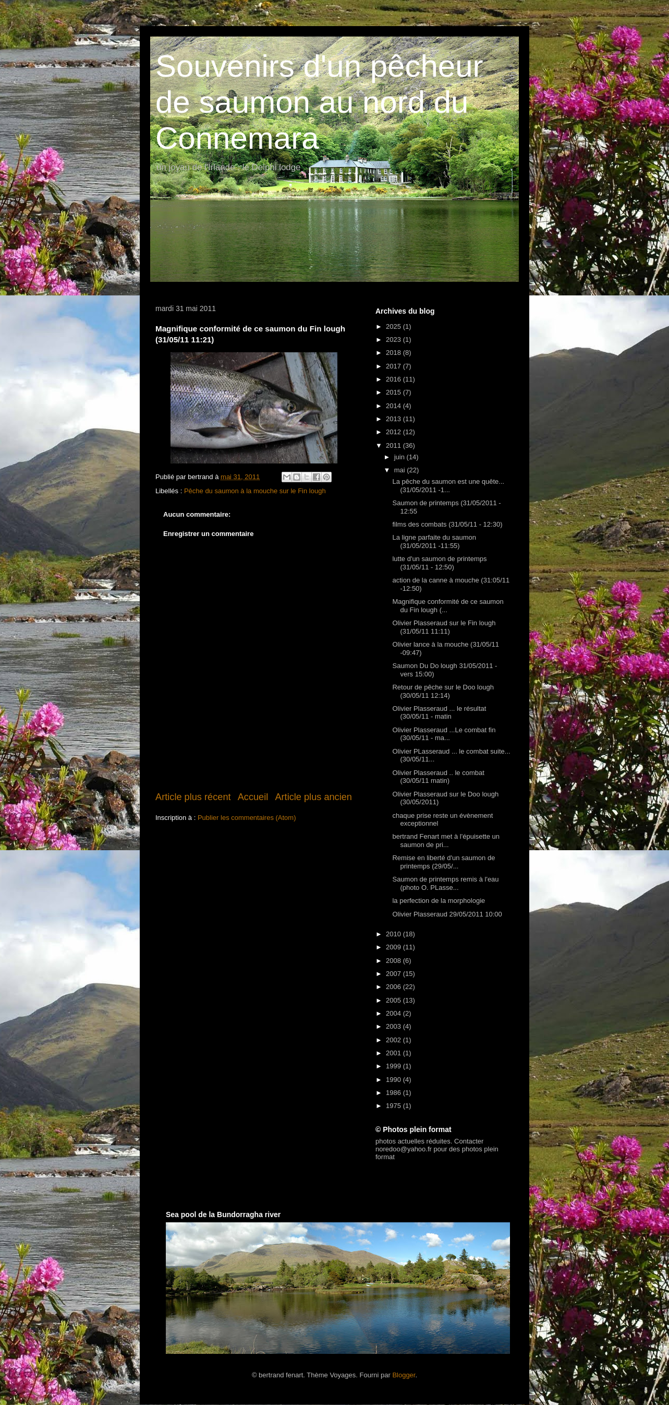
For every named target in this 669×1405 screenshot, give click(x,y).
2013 (394, 419)
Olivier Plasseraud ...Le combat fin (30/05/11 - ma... (443, 734)
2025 (394, 326)
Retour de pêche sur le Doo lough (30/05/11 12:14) (442, 691)
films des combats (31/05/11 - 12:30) (447, 524)
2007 (394, 974)
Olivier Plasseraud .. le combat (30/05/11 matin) (438, 777)
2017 (394, 366)
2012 (394, 432)
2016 (394, 379)
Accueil (253, 797)
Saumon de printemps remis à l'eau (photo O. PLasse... (445, 883)
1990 (394, 1079)
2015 (394, 392)
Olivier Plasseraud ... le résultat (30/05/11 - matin (439, 713)
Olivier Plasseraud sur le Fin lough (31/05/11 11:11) (443, 627)
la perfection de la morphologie (438, 900)
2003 (394, 1026)
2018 (394, 352)
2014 (394, 406)
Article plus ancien (313, 797)
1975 (394, 1106)
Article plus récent (193, 797)
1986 (394, 1093)
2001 (394, 1053)
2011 (394, 445)
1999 (394, 1066)
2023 (394, 339)
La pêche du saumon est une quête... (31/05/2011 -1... (448, 486)
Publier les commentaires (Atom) (247, 817)
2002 (394, 1040)
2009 (394, 947)
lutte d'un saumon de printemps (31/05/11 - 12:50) (439, 563)
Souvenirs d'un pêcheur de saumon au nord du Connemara (319, 102)
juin (400, 457)
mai (400, 470)
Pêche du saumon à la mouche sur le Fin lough (255, 491)
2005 (394, 1000)
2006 (394, 987)
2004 (394, 1013)
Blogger (403, 1375)
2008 (394, 961)
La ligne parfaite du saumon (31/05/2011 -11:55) (434, 541)
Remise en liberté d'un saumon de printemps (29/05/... (443, 862)
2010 (394, 934)
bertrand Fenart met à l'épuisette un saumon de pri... (446, 840)
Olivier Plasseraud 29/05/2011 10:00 (447, 914)
